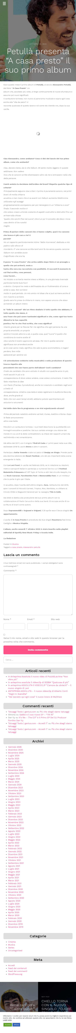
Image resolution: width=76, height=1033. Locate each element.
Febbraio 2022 (15, 848)
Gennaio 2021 (14, 886)
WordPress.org (15, 974)
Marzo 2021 (13, 880)
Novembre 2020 (15, 892)
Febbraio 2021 (15, 883)
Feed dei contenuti (17, 968)
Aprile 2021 (13, 877)
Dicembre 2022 (15, 819)
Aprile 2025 (13, 758)
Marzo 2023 (13, 811)
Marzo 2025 (13, 761)
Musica (15, 544)
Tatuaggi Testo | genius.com (22, 711)
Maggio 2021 (14, 874)
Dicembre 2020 (15, 889)
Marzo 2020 (13, 915)
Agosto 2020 (14, 901)
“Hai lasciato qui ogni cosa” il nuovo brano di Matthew (35, 697)
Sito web (55, 619)
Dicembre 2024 (15, 767)
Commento (10, 570)
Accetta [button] (8, 1025)
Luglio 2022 (13, 834)
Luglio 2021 (13, 869)
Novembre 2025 (15, 752)
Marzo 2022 (13, 845)
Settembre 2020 (16, 898)
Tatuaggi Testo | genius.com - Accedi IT (28, 723)
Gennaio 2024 (15, 784)
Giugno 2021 (14, 872)
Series (11, 947)
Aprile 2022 (13, 842)
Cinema (12, 942)
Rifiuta (16, 1025)
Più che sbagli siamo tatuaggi (54, 711)
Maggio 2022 (14, 840)
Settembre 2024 (16, 773)
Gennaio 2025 (15, 764)
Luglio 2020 (13, 903)
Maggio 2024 (14, 779)
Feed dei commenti (17, 971)
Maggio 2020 (14, 909)
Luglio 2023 (13, 799)
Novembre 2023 (15, 790)
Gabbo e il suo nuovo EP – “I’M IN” (36, 714)
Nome (7, 619)
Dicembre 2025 (15, 750)
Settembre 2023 (16, 796)
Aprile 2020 (13, 912)
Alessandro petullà (31, 547)
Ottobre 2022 (14, 825)
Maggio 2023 (14, 805)
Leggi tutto (7, 1020)
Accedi (11, 965)
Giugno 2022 (14, 837)
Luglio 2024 (13, 776)
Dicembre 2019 (15, 924)
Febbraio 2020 (15, 918)
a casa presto (16, 547)
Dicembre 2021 (15, 854)
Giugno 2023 (14, 802)
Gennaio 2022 (15, 851)
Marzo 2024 (13, 781)
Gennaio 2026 (15, 747)
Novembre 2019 (15, 927)
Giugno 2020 (14, 906)
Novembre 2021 (15, 857)
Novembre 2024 (15, 770)
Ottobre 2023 (14, 793)
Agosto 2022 (14, 831)
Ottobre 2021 (14, 860)
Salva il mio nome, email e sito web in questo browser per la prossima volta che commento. (33, 640)
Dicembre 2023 (15, 787)
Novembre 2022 (15, 822)
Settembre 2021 (16, 863)
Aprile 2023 (13, 808)
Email (31, 619)
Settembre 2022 (16, 828)
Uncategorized (15, 950)
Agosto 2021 (14, 866)
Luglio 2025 (13, 755)
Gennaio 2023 (15, 816)
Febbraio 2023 (15, 813)
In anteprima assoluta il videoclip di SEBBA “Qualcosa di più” (38, 682)
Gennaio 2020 (15, 921)
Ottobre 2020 (14, 895)
